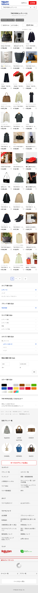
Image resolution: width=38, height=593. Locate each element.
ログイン (24, 3)
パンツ (19, 347)
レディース (19, 20)
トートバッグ (4, 43)
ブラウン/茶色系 (24, 385)
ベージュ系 (30, 385)
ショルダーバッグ (5, 184)
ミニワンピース (4, 164)
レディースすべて (19, 344)
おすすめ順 (14, 25)
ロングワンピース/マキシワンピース (31, 104)
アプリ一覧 (23, 573)
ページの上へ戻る (19, 581)
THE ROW (19, 308)
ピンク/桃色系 (24, 388)
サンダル (15, 84)
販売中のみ (5, 25)
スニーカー (15, 164)
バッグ (19, 350)
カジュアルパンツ (5, 64)
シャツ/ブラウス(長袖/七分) (19, 245)
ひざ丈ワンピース (30, 265)
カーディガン (4, 204)
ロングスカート (29, 84)
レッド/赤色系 (30, 388)
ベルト (14, 144)
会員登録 (32, 3)
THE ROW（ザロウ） (7, 20)
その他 (27, 43)
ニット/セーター (16, 104)
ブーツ (14, 225)
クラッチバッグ (29, 184)
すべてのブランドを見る (19, 463)
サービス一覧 (5, 573)
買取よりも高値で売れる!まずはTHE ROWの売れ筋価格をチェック (19, 405)
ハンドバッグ (29, 64)
